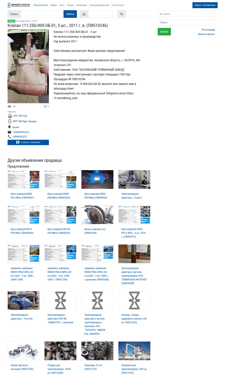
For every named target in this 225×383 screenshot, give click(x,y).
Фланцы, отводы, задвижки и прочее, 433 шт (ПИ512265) (134, 318)
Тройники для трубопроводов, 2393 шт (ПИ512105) (134, 369)
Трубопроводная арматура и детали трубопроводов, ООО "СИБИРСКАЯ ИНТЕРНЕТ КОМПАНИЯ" (134, 276)
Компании (81, 5)
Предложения (40, 5)
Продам (11, 21)
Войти (164, 32)
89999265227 (20, 136)
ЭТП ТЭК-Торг (20, 115)
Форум (70, 5)
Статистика (118, 5)
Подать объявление (205, 5)
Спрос (54, 5)
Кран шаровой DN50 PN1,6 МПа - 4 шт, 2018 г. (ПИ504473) (133, 233)
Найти (70, 14)
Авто (61, 5)
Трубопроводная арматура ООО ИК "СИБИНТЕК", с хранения (60, 318)
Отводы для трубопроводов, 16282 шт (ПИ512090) (59, 369)
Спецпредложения (99, 5)
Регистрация (208, 29)
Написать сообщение (28, 142)
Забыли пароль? (206, 34)
